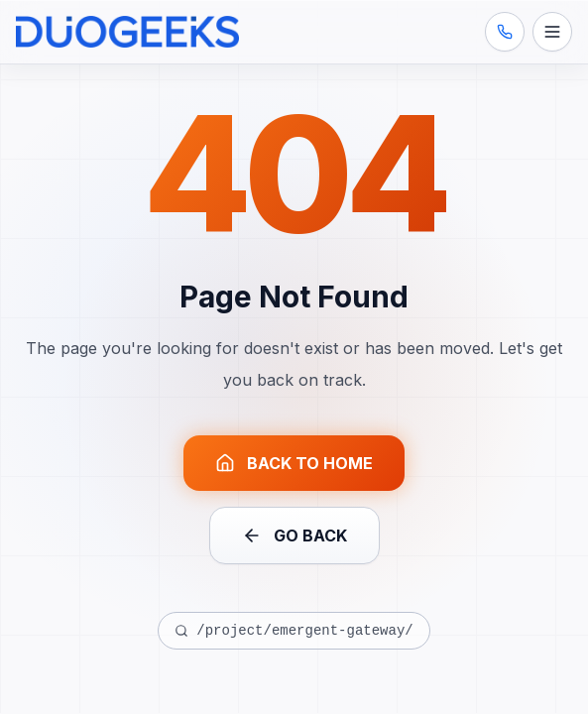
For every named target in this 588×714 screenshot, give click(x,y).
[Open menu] (552, 32)
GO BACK (294, 535)
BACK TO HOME (294, 463)
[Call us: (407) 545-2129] (505, 32)
